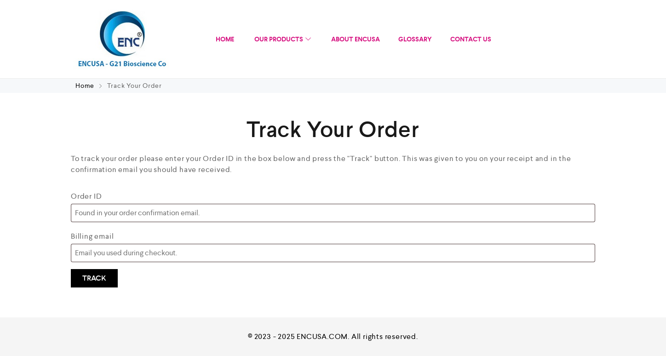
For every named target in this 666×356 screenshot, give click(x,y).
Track (94, 278)
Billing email (92, 236)
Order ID (86, 196)
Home (85, 85)
